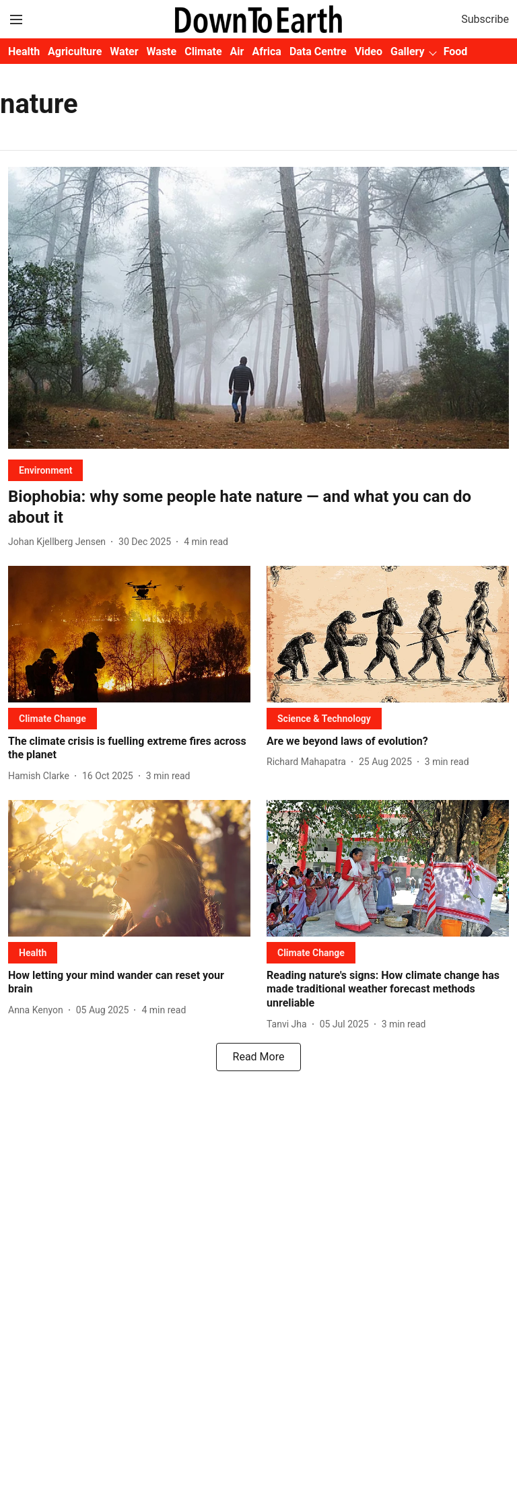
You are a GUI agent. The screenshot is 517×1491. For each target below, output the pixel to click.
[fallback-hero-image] (258, 308)
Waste (162, 51)
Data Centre (318, 51)
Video (368, 51)
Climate (202, 51)
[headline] (258, 507)
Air (237, 51)
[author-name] (59, 542)
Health (24, 51)
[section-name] (45, 470)
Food (456, 51)
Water (124, 51)
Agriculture (75, 51)
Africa (266, 51)
